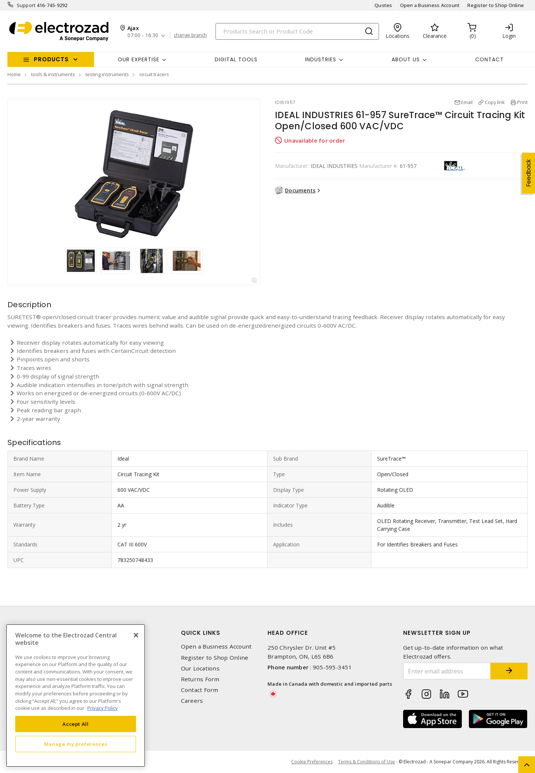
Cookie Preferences (312, 762)
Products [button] (51, 59)
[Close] (136, 635)
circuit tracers (154, 74)
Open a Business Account (430, 5)
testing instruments (107, 74)
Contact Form (199, 690)
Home (14, 74)
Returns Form (200, 679)
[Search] (297, 31)
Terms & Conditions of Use (366, 762)
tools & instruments (53, 74)
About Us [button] (406, 59)
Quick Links (200, 633)
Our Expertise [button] (138, 59)
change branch (190, 35)
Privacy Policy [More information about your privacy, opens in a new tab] (102, 708)
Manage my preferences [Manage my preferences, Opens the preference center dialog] (75, 744)
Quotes (383, 5)
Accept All (75, 724)
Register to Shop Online (495, 5)
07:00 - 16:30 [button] (142, 35)
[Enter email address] (447, 671)
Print (522, 102)
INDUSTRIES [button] (320, 59)
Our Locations (200, 668)
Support (26, 5)
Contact (489, 59)
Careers (192, 700)
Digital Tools (236, 59)
